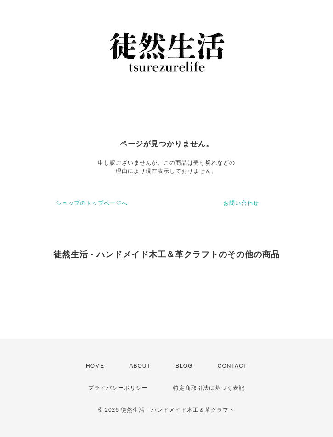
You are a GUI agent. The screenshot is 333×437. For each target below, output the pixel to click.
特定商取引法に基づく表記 (209, 388)
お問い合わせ (241, 203)
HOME (95, 366)
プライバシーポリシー (118, 388)
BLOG (183, 366)
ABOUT (139, 366)
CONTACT (232, 366)
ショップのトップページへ (92, 203)
